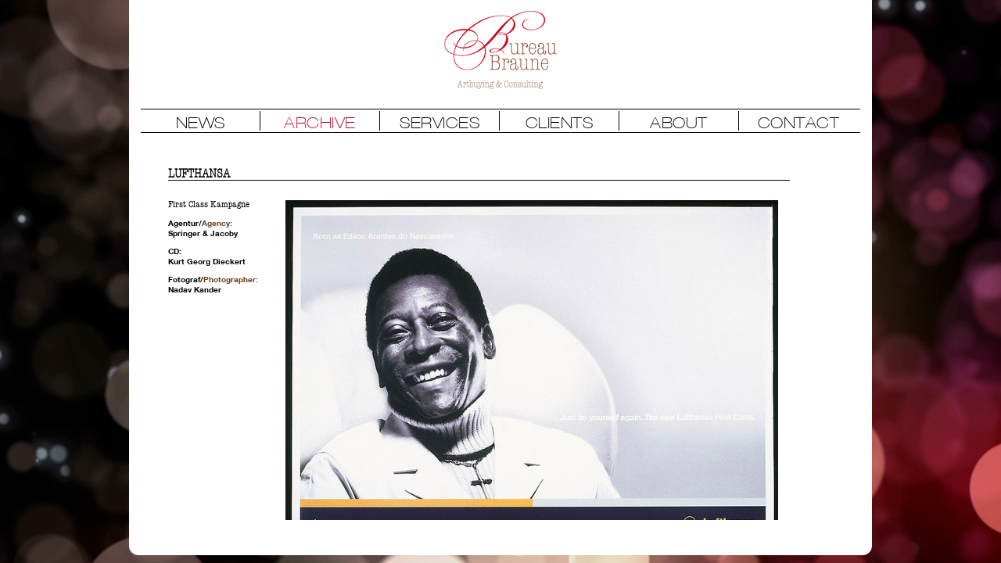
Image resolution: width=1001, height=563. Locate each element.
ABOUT (679, 122)
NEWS (200, 122)
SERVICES (439, 122)
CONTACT (799, 122)
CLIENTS (560, 122)
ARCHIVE (320, 122)
